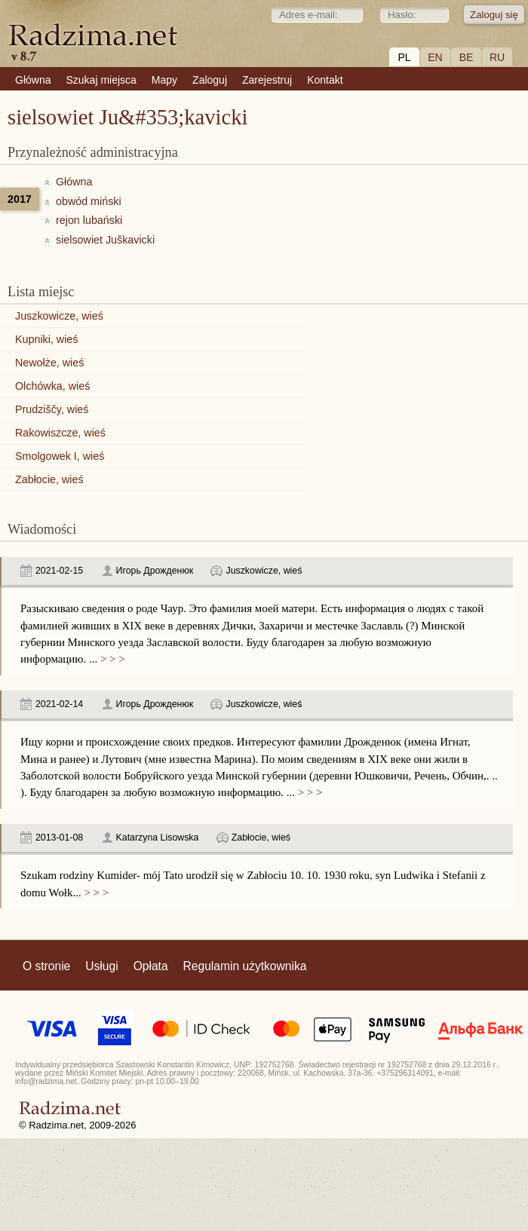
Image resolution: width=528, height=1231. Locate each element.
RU (497, 57)
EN (435, 57)
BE (466, 57)
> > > (110, 659)
